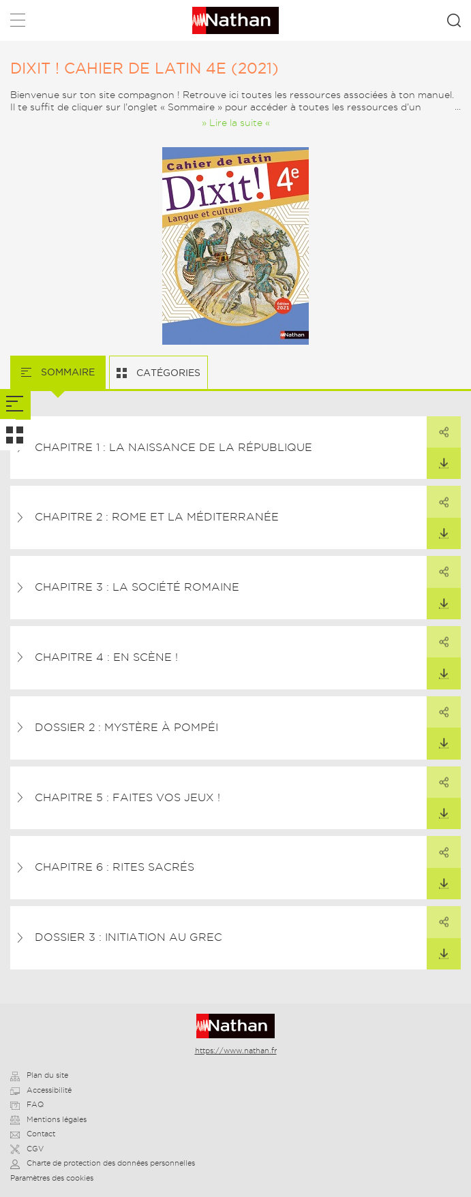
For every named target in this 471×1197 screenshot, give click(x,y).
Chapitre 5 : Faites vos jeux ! (127, 797)
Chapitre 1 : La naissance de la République (173, 447)
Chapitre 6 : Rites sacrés (114, 867)
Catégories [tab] (167, 372)
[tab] (15, 404)
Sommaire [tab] (66, 372)
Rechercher (454, 20)
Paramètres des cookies (51, 1178)
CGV (27, 1149)
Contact (32, 1134)
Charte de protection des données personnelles (102, 1163)
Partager (438, 427)
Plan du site (39, 1075)
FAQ (27, 1104)
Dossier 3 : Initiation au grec (128, 937)
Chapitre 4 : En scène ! (106, 657)
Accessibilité (41, 1090)
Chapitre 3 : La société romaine (137, 587)
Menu (17, 23)
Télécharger (438, 458)
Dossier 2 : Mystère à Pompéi (126, 727)
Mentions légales (48, 1119)
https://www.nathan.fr (236, 1050)
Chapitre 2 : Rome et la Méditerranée (157, 517)
